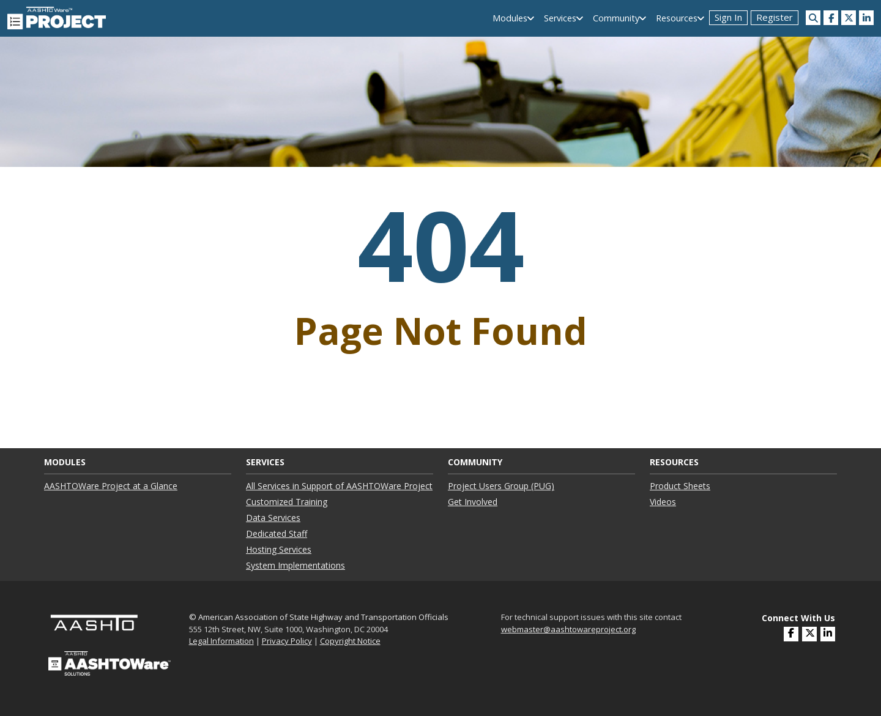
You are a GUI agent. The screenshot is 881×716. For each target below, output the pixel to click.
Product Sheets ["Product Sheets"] (680, 486)
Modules (510, 18)
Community (616, 18)
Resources (676, 18)
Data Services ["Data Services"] (273, 517)
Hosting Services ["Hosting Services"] (278, 549)
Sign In (728, 17)
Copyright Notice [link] (350, 640)
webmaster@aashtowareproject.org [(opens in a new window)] (568, 629)
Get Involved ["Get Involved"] (472, 501)
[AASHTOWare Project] (56, 17)
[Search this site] (813, 17)
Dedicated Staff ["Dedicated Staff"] (276, 533)
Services (560, 18)
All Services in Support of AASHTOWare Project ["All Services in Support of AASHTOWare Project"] (339, 486)
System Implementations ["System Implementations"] (295, 565)
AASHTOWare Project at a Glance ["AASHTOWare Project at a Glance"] (110, 486)
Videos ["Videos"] (663, 501)
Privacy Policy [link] (287, 640)
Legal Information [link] (221, 640)
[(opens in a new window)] (830, 17)
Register (774, 17)
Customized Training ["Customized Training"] (286, 501)
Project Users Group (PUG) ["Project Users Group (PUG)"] (501, 486)
